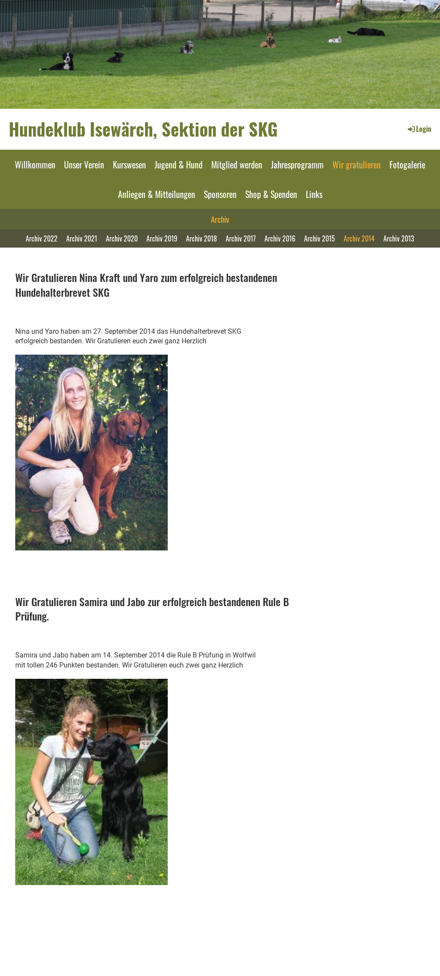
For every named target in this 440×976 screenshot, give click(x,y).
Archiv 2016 (279, 238)
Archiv (220, 219)
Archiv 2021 (81, 238)
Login (418, 129)
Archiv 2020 (122, 238)
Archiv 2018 (201, 238)
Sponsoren (220, 194)
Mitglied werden (236, 164)
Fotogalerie (407, 164)
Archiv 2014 (359, 238)
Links (314, 194)
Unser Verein (84, 164)
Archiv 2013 (398, 238)
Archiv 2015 (319, 238)
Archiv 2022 (42, 238)
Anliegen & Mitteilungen (156, 194)
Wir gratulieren (356, 164)
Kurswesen (129, 164)
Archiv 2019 (161, 238)
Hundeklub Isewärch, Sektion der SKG (143, 129)
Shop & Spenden (271, 194)
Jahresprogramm (297, 164)
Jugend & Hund (179, 164)
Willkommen (35, 164)
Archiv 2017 (241, 238)
